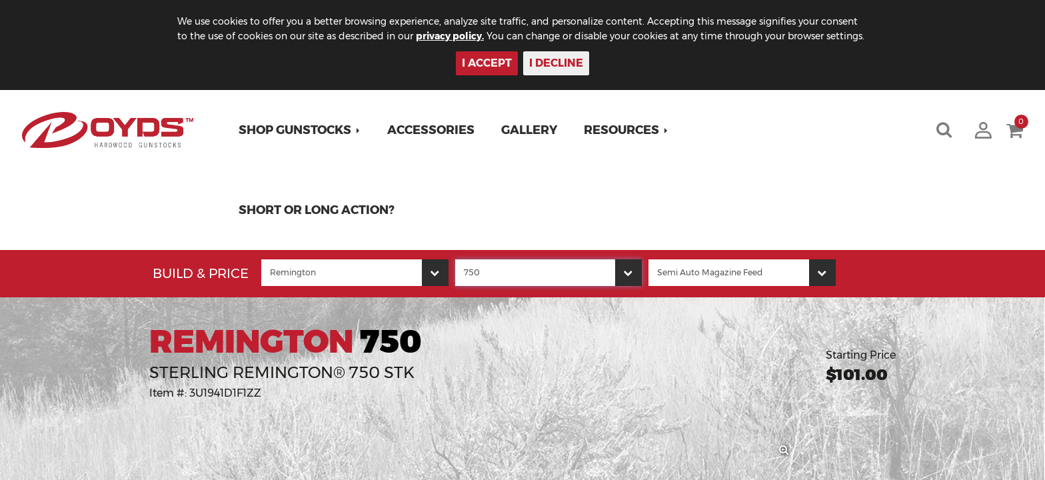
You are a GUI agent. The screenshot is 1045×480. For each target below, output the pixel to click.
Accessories (431, 130)
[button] (299, 130)
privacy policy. (450, 36)
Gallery (529, 130)
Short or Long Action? (317, 210)
